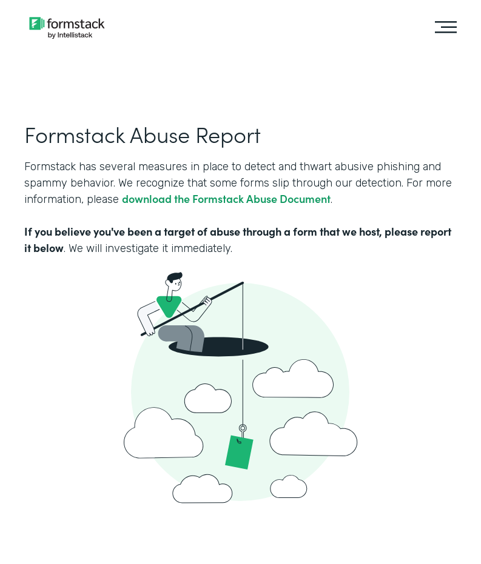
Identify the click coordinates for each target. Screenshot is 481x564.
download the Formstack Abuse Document (226, 198)
